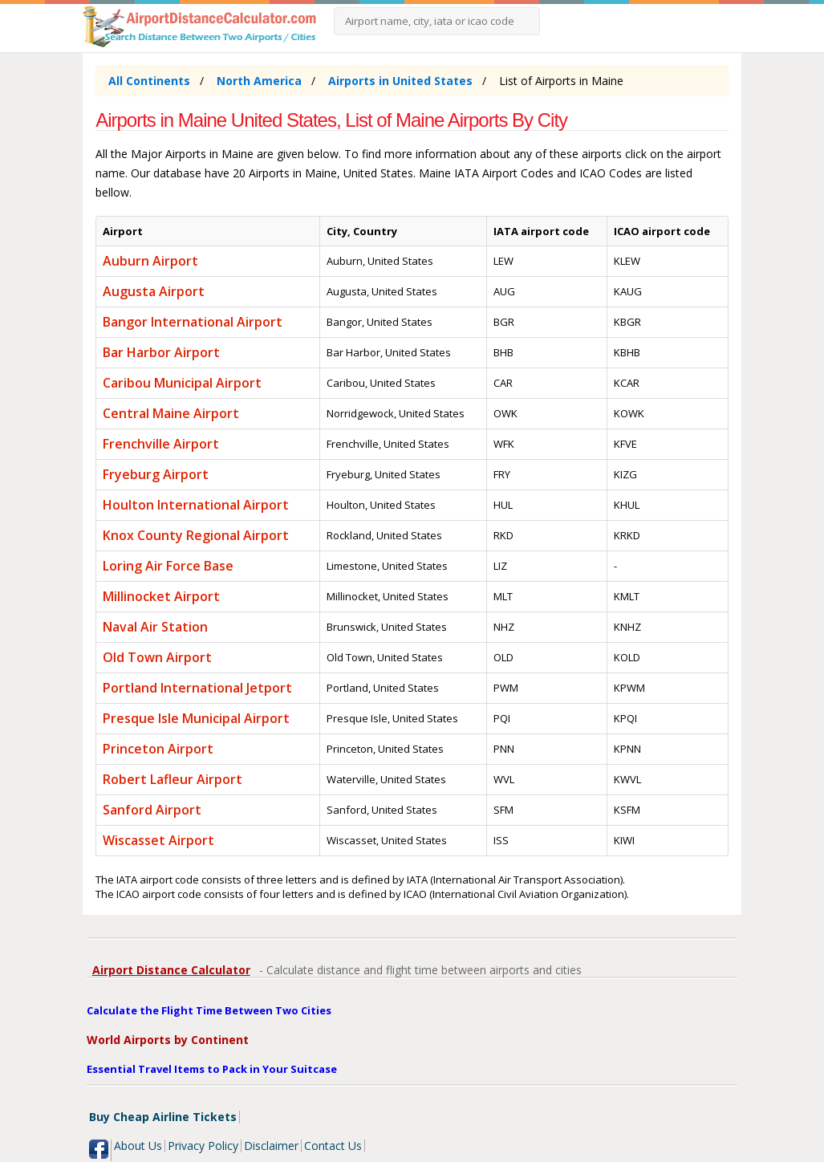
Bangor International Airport (192, 322)
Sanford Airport (152, 810)
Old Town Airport (157, 657)
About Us (138, 1145)
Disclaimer (271, 1145)
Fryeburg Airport (156, 474)
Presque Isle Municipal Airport (196, 718)
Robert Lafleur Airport (172, 779)
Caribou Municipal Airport (182, 383)
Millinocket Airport (161, 596)
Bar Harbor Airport (161, 352)
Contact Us (333, 1145)
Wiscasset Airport (158, 840)
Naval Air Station (155, 627)
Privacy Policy (203, 1145)
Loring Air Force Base (168, 566)
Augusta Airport (154, 291)
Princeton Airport (158, 749)
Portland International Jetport (197, 688)
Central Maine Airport (171, 413)
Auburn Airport (150, 261)
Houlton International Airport (196, 505)
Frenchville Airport (161, 444)
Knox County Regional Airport (196, 535)
